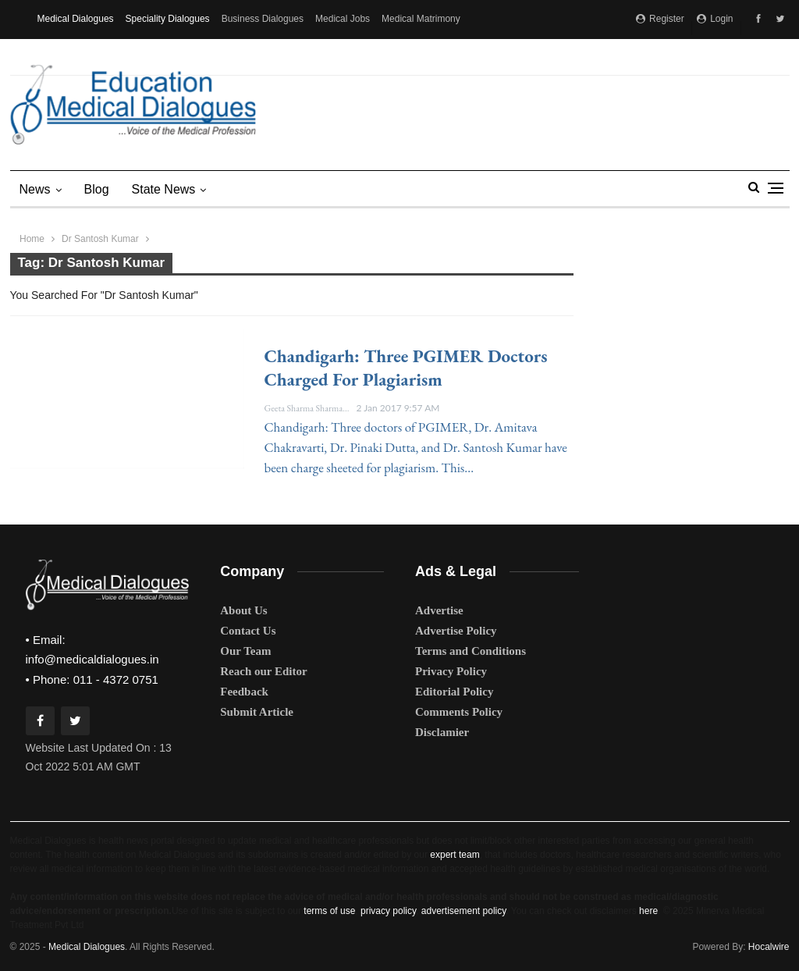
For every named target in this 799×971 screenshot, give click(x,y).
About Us (243, 610)
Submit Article (256, 712)
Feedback (244, 691)
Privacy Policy (451, 671)
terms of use (329, 910)
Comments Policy (458, 712)
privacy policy (388, 910)
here (648, 910)
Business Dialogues (263, 18)
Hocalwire (769, 946)
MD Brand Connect (77, 56)
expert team (454, 854)
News (35, 189)
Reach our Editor (263, 671)
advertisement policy (463, 910)
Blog (96, 189)
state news (164, 189)
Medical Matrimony (421, 18)
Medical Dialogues (75, 18)
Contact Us (247, 630)
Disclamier (442, 732)
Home (32, 238)
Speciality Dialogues (168, 18)
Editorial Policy (454, 691)
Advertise (439, 610)
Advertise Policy (456, 630)
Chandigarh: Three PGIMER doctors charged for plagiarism (406, 367)
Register (660, 18)
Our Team (245, 651)
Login (715, 18)
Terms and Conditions (470, 651)
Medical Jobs (342, 18)
